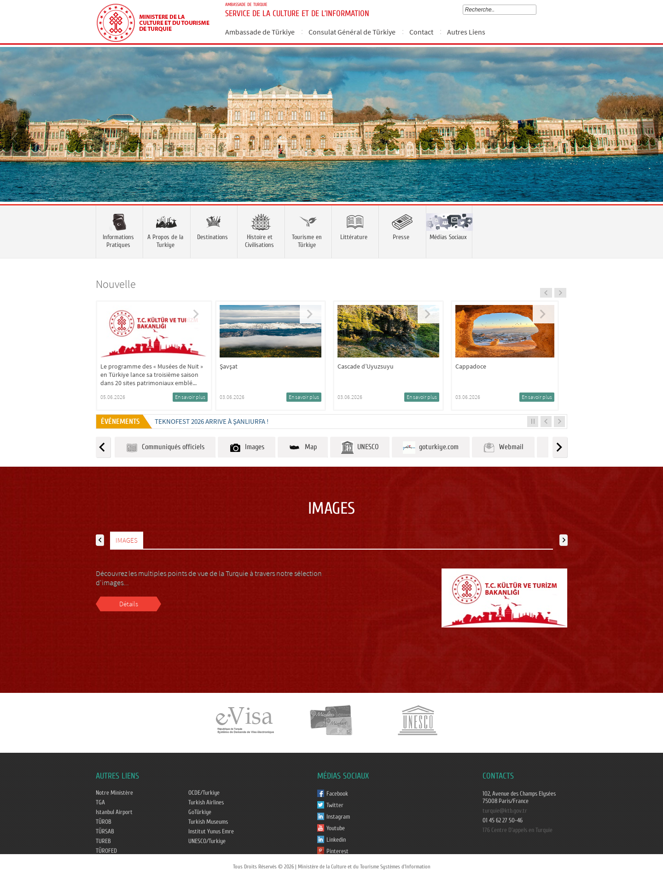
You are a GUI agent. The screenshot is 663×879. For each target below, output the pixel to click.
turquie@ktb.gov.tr (505, 811)
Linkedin (336, 840)
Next (646, 137)
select (535, 10)
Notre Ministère (114, 793)
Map (303, 447)
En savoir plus (190, 396)
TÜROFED (106, 851)
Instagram (338, 816)
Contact (421, 31)
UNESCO (359, 447)
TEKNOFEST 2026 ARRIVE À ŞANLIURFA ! (211, 421)
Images (246, 447)
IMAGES (127, 540)
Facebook (337, 793)
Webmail (503, 447)
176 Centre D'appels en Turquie (517, 830)
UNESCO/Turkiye (207, 841)
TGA (100, 802)
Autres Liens (466, 31)
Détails (128, 603)
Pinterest (337, 851)
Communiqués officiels (165, 447)
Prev (16, 137)
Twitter (334, 805)
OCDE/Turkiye (204, 793)
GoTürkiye (199, 812)
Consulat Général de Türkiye (351, 31)
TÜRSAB (105, 831)
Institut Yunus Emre (211, 831)
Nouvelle (116, 284)
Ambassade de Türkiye (260, 31)
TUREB (103, 841)
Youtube (335, 828)
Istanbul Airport (114, 812)
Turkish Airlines (206, 802)
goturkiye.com (431, 447)
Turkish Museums (208, 822)
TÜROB (103, 822)
